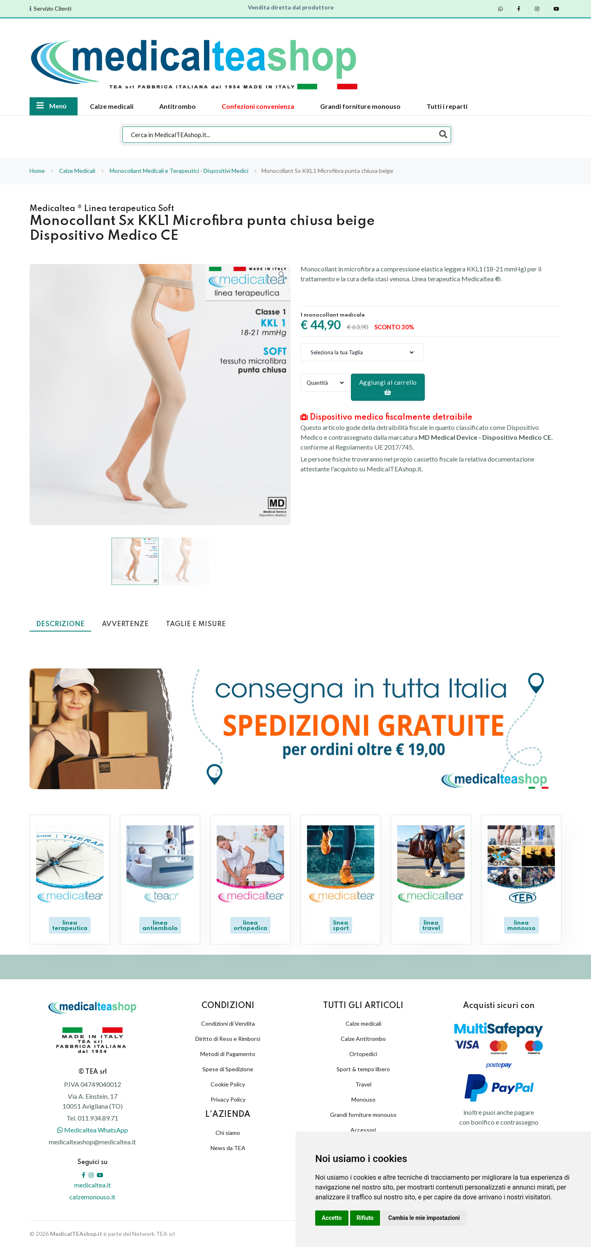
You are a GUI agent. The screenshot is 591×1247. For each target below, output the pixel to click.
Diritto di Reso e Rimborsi (227, 1038)
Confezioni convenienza (258, 106)
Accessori (363, 1129)
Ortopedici (363, 1053)
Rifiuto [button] (365, 1218)
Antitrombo (177, 106)
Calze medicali (111, 106)
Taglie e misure (196, 624)
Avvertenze (125, 624)
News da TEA (228, 1147)
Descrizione (60, 624)
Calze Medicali (77, 170)
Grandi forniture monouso (360, 106)
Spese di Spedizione (227, 1069)
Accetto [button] (332, 1218)
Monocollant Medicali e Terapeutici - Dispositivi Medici (179, 170)
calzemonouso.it (92, 1197)
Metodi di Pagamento (227, 1053)
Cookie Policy (228, 1084)
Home (37, 170)
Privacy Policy (228, 1099)
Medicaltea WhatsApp (92, 1130)
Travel (363, 1084)
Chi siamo (227, 1132)
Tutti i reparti (446, 106)
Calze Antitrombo (363, 1038)
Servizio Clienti (52, 8)
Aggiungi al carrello (388, 387)
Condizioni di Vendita (228, 1023)
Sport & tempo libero (363, 1069)
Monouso (363, 1099)
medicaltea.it (92, 1185)
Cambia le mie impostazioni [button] (424, 1218)
